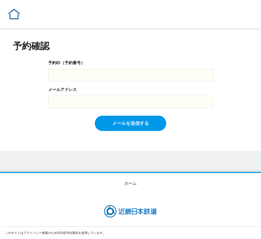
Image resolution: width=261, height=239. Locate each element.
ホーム (130, 183)
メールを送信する (130, 123)
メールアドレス (62, 89)
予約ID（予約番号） (66, 63)
